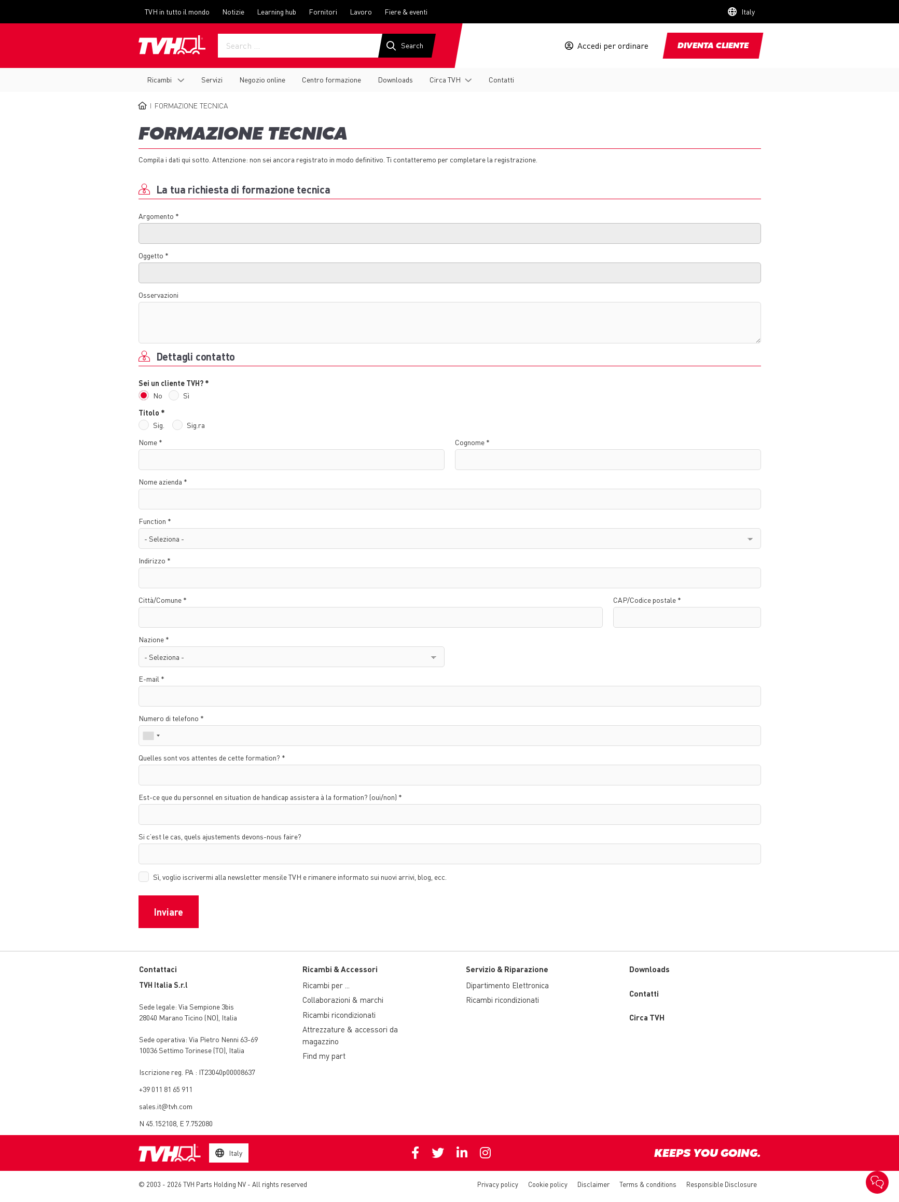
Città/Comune (160, 599)
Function (152, 521)
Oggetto (151, 255)
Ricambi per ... (326, 985)
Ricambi (160, 79)
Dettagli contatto (196, 356)
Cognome (470, 442)
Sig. (158, 425)
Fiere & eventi (405, 11)
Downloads (395, 79)
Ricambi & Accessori (340, 969)
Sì (186, 395)
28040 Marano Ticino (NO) (178, 1017)
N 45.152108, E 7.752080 (176, 1123)
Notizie (233, 11)
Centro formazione (331, 79)
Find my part (323, 1056)
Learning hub (276, 11)
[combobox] (151, 735)
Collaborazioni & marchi (342, 999)
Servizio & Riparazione (507, 969)
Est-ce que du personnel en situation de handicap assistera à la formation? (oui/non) (268, 797)
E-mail (149, 678)
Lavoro (361, 11)
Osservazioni (158, 294)
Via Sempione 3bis (206, 1006)
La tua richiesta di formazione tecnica (243, 189)
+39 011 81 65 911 (165, 1089)
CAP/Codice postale (644, 599)
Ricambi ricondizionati (339, 1015)
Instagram (485, 1152)
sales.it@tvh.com (165, 1106)
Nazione (151, 639)
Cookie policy (548, 1184)
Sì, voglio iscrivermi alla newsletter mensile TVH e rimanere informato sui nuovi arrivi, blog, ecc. (300, 876)
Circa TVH (445, 79)
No (157, 395)
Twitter (438, 1152)
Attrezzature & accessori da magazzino (350, 1035)
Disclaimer (593, 1184)
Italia (229, 1017)
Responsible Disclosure (721, 1184)
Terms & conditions (647, 1184)
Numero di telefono (169, 718)
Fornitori (323, 11)
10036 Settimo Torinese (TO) (182, 1050)
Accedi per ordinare (612, 46)
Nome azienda (160, 481)
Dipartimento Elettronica (507, 985)
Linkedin (461, 1152)
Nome (148, 442)
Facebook (415, 1152)
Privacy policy (497, 1184)
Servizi (212, 79)
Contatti (501, 79)
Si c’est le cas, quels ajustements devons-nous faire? (220, 836)
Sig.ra (196, 425)
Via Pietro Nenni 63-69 (198, 1039)
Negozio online (262, 79)
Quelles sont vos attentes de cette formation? (209, 757)
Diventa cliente (713, 46)
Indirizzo (152, 560)
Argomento (156, 215)
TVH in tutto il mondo (177, 11)
